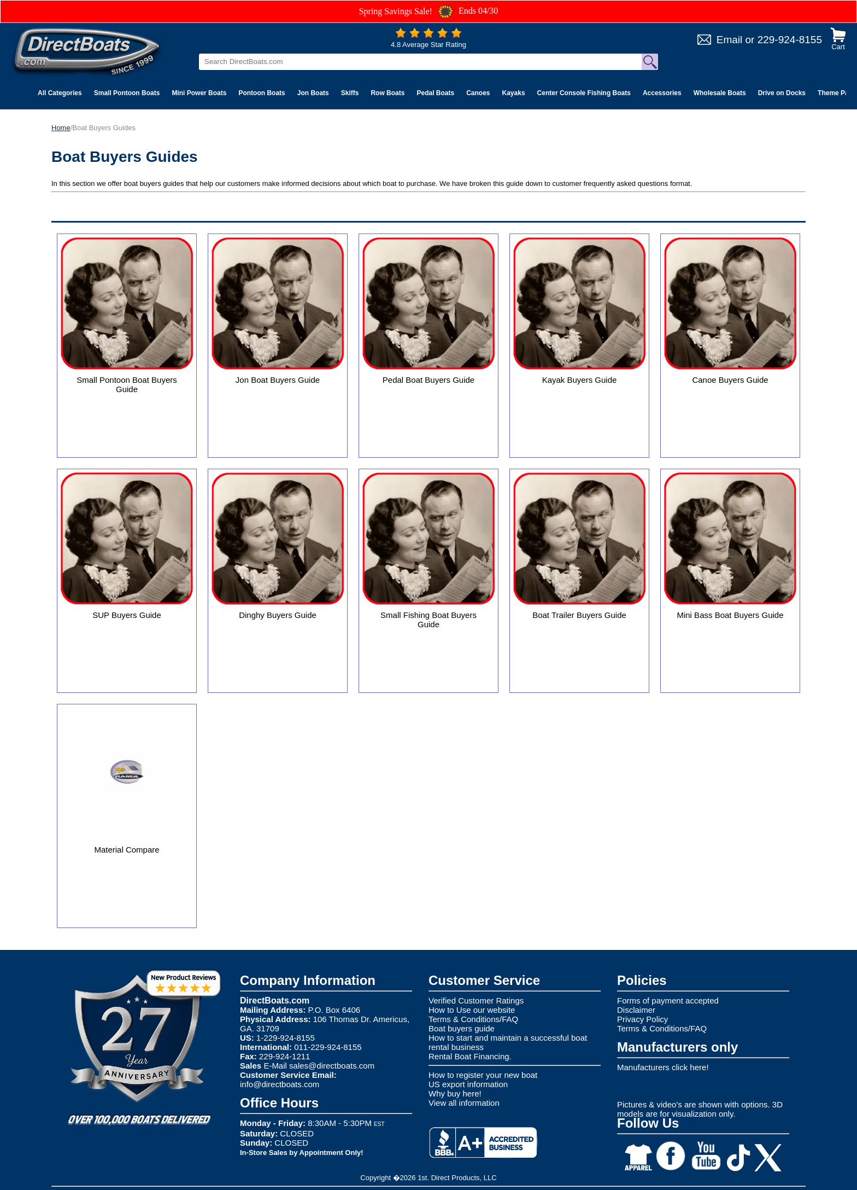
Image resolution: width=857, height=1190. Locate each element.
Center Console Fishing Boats (584, 93)
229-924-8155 (790, 39)
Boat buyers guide (461, 1028)
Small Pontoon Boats (127, 93)
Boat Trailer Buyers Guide (579, 615)
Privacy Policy (642, 1019)
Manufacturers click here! (663, 1067)
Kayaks (513, 93)
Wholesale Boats (720, 93)
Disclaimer (636, 1009)
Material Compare (126, 849)
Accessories (662, 93)
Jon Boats (313, 93)
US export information (468, 1084)
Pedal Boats (435, 93)
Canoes (478, 93)
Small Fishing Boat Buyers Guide (428, 619)
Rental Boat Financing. (470, 1056)
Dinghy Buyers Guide (277, 615)
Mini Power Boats (199, 93)
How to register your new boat (482, 1075)
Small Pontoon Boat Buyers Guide (127, 384)
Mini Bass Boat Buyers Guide (730, 615)
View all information (464, 1102)
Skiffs (350, 93)
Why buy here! (455, 1093)
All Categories (60, 93)
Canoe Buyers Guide (730, 379)
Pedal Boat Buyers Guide (428, 379)
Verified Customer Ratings (476, 1000)
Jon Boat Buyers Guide (278, 379)
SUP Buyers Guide (126, 615)
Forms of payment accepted (668, 1000)
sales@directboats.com (331, 1065)
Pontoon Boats (261, 93)
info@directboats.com (279, 1084)
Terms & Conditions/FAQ (473, 1019)
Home (61, 128)
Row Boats (387, 93)
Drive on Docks (782, 93)
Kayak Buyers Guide (579, 379)
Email (730, 39)
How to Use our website (471, 1009)
